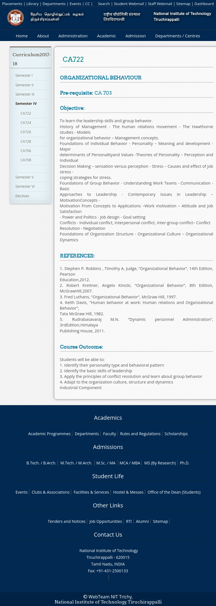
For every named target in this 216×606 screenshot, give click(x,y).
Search (104, 3)
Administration (73, 35)
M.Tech (67, 463)
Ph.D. (185, 463)
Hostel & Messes (128, 492)
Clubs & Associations (51, 492)
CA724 (26, 122)
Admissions (108, 447)
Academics (108, 417)
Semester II (24, 84)
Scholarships (176, 433)
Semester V (24, 177)
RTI (129, 521)
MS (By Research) (160, 463)
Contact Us (108, 534)
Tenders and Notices (67, 521)
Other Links (108, 505)
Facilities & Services (91, 492)
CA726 (26, 131)
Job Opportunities (105, 521)
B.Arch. (49, 463)
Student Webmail (129, 3)
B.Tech (32, 463)
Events (75, 3)
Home (22, 35)
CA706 (26, 150)
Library (32, 3)
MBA (136, 463)
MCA (124, 463)
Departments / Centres (177, 35)
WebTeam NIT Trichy (110, 597)
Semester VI (25, 186)
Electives (22, 195)
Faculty (109, 433)
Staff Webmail (160, 3)
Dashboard (204, 3)
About (43, 35)
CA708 (26, 159)
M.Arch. (85, 463)
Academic (106, 35)
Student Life (108, 476)
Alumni (142, 521)
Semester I (24, 75)
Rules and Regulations (140, 433)
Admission (135, 35)
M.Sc (100, 463)
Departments (54, 3)
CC (87, 3)
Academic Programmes (49, 433)
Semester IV (26, 103)
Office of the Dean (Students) (174, 492)
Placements (12, 3)
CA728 (26, 141)
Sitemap (183, 3)
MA (112, 463)
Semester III (25, 94)
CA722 (26, 113)
